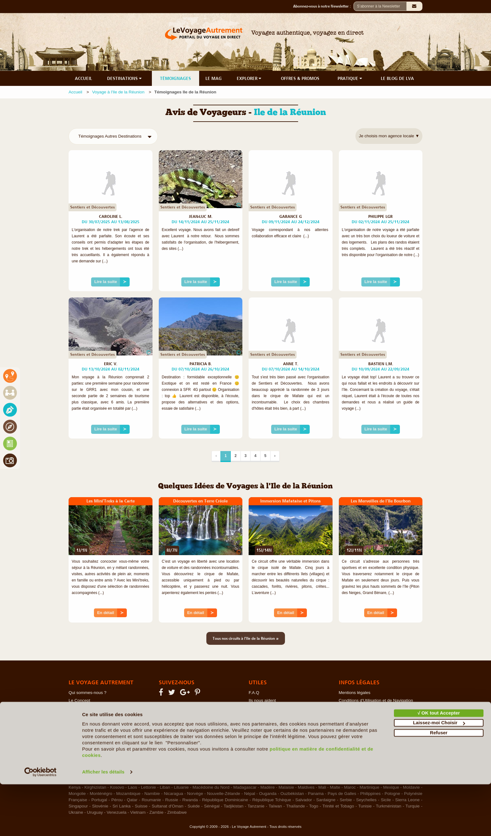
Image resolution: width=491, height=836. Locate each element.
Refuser (438, 784)
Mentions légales (354, 692)
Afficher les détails (103, 823)
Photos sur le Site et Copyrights (368, 716)
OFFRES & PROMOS (300, 78)
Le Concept (79, 700)
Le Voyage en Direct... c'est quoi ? (100, 716)
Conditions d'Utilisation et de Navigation (376, 700)
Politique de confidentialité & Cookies (373, 708)
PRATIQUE (350, 78)
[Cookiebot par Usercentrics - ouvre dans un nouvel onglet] (40, 823)
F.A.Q (254, 692)
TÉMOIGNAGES (175, 78)
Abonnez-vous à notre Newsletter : (323, 6)
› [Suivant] (275, 456)
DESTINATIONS (125, 78)
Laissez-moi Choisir (439, 774)
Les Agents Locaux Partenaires (98, 724)
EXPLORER (249, 78)
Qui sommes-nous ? (87, 692)
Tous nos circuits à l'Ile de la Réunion (246, 638)
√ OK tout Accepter (438, 764)
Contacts (257, 708)
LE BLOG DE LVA (397, 78)
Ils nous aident (262, 700)
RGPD (345, 724)
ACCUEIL (83, 78)
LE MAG (213, 78)
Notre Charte (81, 708)
